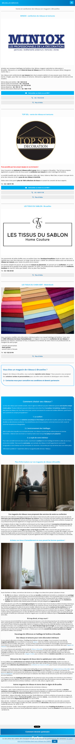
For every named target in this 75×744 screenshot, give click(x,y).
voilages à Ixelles (29, 654)
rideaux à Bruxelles (37, 649)
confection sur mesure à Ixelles (40, 665)
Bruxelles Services (10, 3)
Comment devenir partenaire (37, 732)
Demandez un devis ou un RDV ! (37, 93)
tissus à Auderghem (7, 674)
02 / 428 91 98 (37, 192)
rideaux (35, 642)
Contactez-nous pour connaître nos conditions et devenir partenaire (32, 380)
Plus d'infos (38, 103)
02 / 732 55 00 (37, 98)
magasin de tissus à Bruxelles (61, 669)
